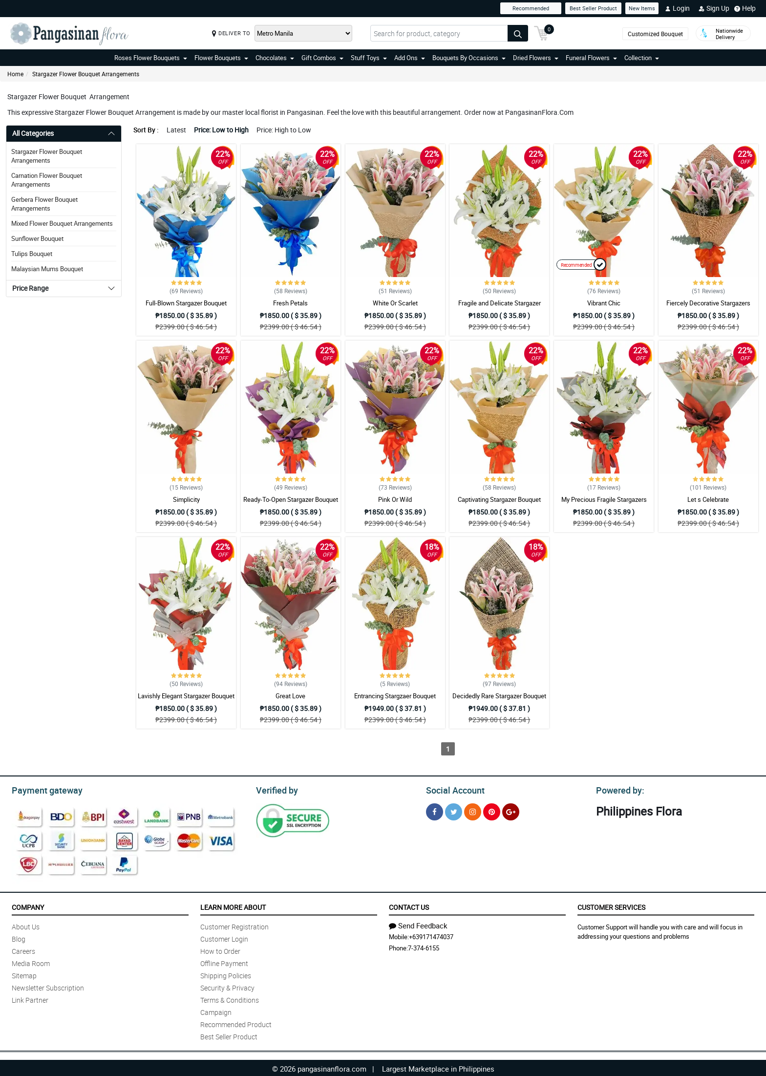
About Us (26, 925)
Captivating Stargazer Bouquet (499, 499)
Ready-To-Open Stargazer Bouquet (290, 499)
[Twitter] (453, 810)
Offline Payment (224, 962)
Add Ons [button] (409, 57)
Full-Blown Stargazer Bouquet (186, 303)
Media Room (31, 962)
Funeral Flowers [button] (591, 57)
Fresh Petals (290, 303)
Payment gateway (43, 789)
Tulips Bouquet (31, 253)
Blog (18, 937)
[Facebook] (434, 810)
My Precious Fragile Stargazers (604, 499)
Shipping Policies (225, 974)
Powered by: (618, 789)
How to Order (220, 949)
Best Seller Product (593, 8)
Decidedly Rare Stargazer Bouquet (499, 695)
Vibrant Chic (603, 303)
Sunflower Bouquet (37, 238)
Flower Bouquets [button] (221, 57)
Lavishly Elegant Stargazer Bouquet (186, 695)
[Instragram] (472, 810)
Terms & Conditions (229, 998)
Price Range (30, 288)
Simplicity (186, 499)
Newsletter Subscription (48, 986)
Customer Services (611, 905)
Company (28, 905)
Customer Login (224, 937)
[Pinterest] (491, 810)
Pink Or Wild (395, 499)
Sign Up (714, 8)
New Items (642, 8)
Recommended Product (236, 1023)
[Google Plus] (510, 810)
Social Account (452, 789)
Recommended (530, 8)
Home (15, 74)
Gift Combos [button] (322, 57)
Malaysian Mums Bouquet (47, 268)
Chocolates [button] (274, 57)
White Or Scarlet (395, 303)
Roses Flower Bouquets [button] (150, 57)
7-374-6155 (423, 946)
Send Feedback (418, 924)
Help (745, 8)
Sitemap (24, 974)
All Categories (33, 133)
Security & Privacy (227, 986)
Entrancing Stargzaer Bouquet (395, 695)
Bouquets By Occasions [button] (469, 57)
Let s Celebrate (708, 499)
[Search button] (518, 33)
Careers (23, 949)
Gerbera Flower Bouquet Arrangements (44, 204)
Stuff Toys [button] (369, 57)
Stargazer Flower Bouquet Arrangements (85, 74)
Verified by (275, 789)
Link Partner (30, 998)
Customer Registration (234, 925)
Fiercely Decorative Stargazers (708, 303)
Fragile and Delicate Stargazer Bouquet (499, 307)
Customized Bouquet (655, 34)
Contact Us (409, 905)
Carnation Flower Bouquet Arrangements (46, 180)
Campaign (216, 1010)
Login (677, 8)
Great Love (290, 695)
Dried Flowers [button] (535, 57)
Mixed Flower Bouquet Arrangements (62, 223)
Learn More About (233, 905)
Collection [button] (641, 57)
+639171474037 (431, 935)
